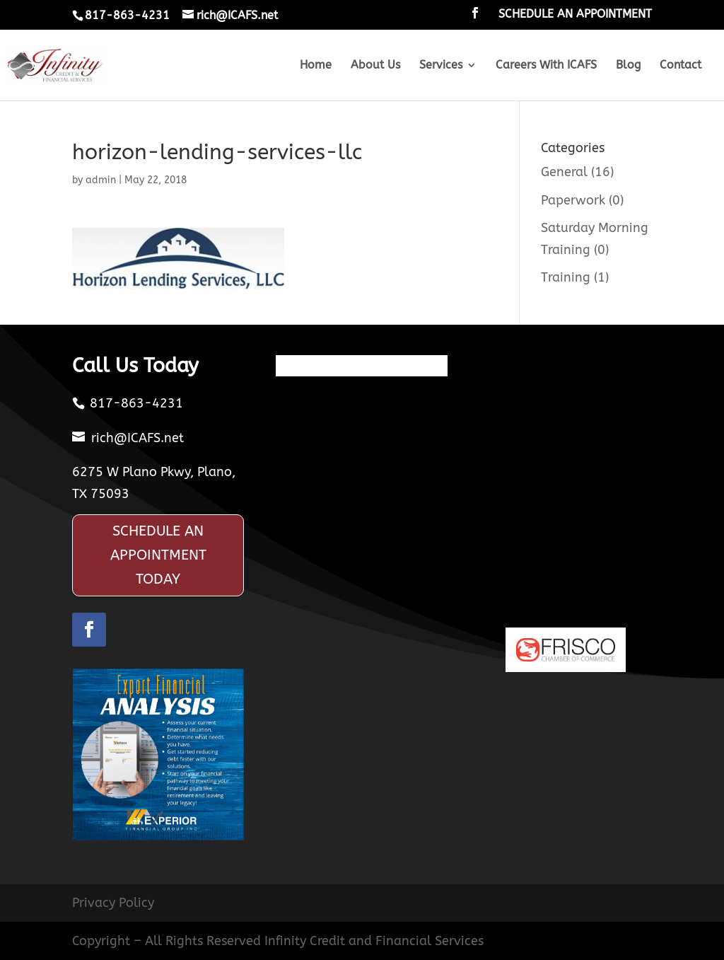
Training (565, 277)
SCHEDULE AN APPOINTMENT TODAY (158, 555)
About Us (375, 65)
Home (316, 65)
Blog (628, 65)
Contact (680, 65)
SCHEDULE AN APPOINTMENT (575, 14)
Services (440, 65)
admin (101, 180)
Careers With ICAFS (546, 65)
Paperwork (573, 200)
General (564, 172)
